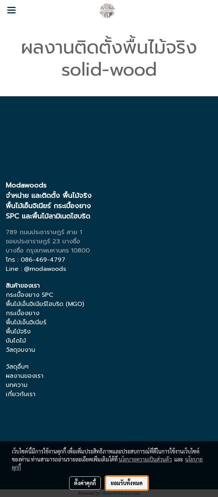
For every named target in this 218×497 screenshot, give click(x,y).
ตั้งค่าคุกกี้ (85, 482)
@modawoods (45, 269)
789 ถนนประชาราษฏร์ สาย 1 (44, 232)
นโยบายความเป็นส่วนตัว (145, 459)
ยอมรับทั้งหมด (127, 482)
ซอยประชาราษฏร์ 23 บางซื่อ (43, 241)
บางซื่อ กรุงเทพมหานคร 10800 (48, 250)
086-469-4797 (43, 259)
